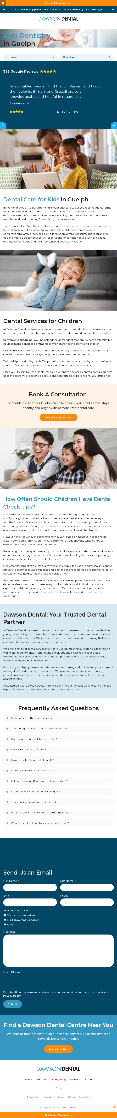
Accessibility (49, 1097)
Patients (75, 1079)
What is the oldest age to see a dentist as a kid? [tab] (40, 823)
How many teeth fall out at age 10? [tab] (32, 760)
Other (9, 924)
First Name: (11, 880)
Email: (7, 895)
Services (42, 1079)
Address (69, 57)
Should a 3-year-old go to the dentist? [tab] (34, 802)
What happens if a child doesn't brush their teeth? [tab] (41, 812)
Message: (10, 931)
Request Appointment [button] (58, 3)
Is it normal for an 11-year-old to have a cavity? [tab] (39, 781)
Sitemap (72, 1097)
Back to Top (84, 1097)
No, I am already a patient (21, 920)
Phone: (65, 895)
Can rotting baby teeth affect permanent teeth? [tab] (40, 728)
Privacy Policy (12, 996)
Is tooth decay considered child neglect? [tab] (36, 791)
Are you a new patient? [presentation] (18, 910)
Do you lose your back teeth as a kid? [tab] (34, 739)
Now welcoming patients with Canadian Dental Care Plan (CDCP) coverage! (58, 9)
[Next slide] (113, 9)
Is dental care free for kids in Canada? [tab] (34, 770)
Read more (17, 103)
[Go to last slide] (4, 9)
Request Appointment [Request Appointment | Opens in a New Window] (58, 417)
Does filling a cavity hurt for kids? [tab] (30, 749)
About (89, 1079)
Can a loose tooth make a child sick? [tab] (33, 718)
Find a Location (58, 1049)
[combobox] (63, 902)
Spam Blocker (12, 972)
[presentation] (22, 984)
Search (61, 1097)
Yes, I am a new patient (20, 915)
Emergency (58, 1079)
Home (28, 1079)
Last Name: (68, 880)
